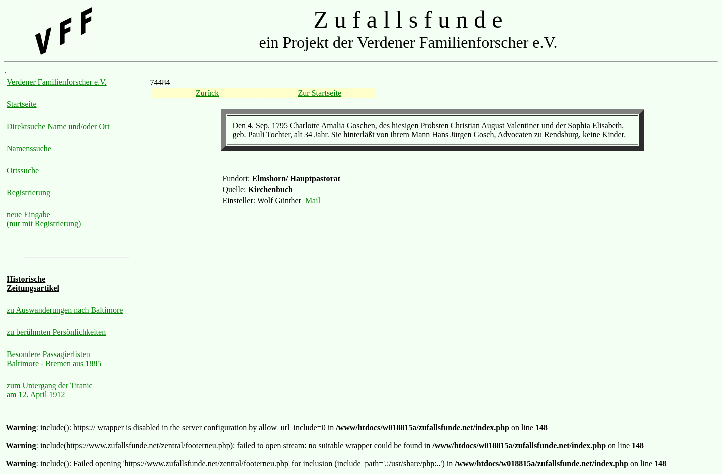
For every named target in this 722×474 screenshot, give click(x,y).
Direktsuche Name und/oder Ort (58, 126)
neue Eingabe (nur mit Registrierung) (44, 219)
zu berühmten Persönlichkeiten (56, 332)
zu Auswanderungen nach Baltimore (65, 310)
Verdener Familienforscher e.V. (57, 82)
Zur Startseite (320, 93)
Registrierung (28, 192)
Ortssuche (23, 170)
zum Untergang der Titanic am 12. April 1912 (50, 390)
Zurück (207, 93)
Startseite (22, 104)
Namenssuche (29, 148)
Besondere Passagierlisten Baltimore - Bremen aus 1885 (54, 359)
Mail (312, 200)
